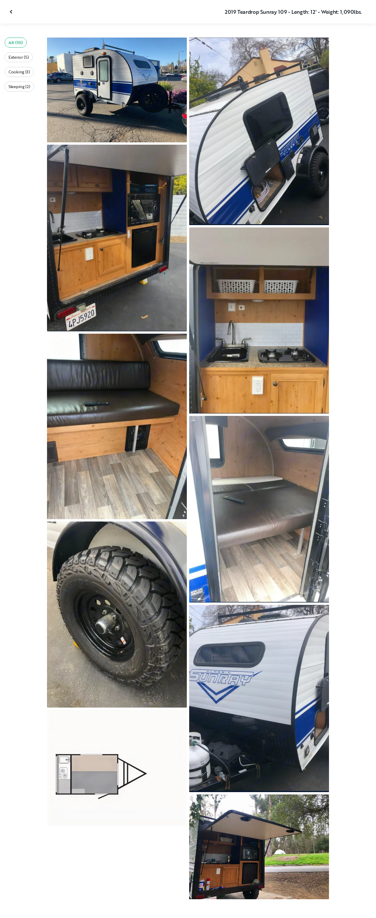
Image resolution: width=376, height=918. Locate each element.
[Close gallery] (12, 12)
